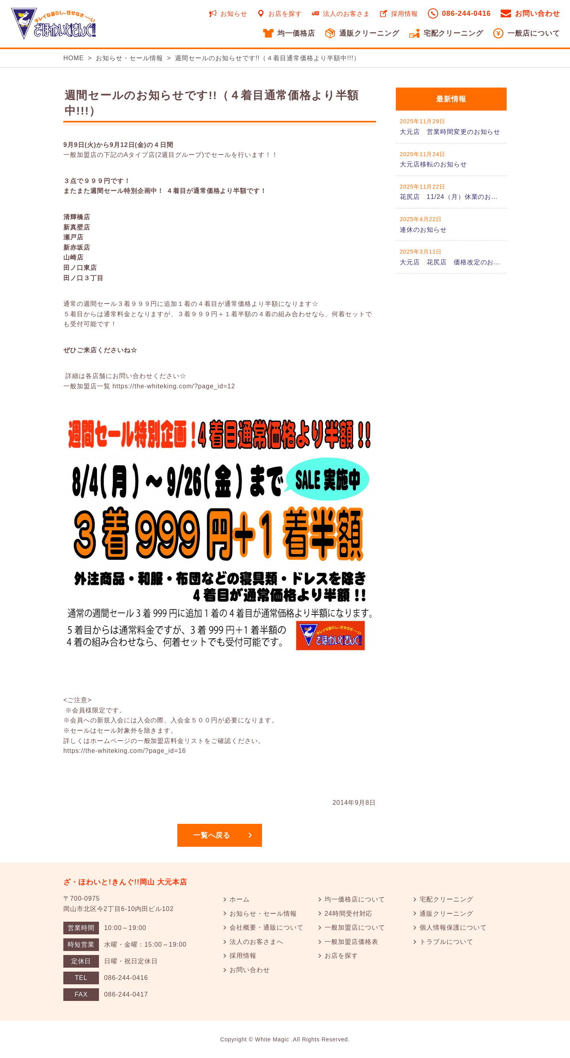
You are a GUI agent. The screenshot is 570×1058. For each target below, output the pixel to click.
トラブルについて (446, 941)
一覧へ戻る (212, 835)
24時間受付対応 (348, 913)
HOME (73, 58)
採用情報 (404, 13)
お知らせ (233, 13)
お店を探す (285, 13)
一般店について (533, 33)
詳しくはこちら (451, 127)
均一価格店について (355, 899)
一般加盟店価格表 (351, 941)
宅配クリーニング (454, 33)
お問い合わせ (537, 13)
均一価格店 (296, 33)
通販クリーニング (369, 33)
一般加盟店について (355, 927)
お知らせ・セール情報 (129, 58)
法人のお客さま (346, 13)
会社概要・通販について (267, 927)
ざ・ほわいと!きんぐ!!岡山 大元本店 (125, 882)
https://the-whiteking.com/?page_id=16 (124, 750)
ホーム (240, 899)
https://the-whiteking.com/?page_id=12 (173, 386)
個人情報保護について (453, 927)
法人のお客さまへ (256, 941)
